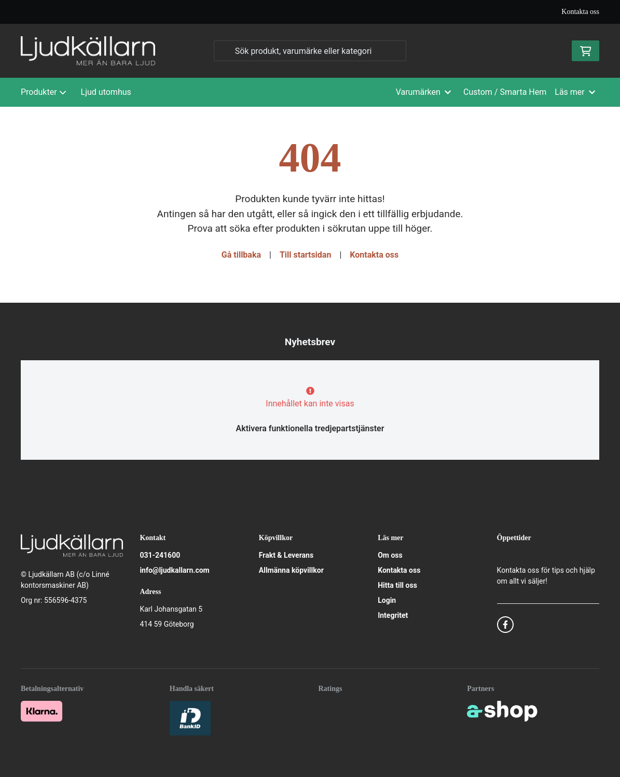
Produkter (43, 92)
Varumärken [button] (423, 92)
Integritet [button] (393, 615)
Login (387, 600)
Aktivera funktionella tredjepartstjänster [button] (310, 428)
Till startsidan (305, 255)
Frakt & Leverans (286, 555)
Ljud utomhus (106, 92)
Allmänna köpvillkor (291, 570)
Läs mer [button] (575, 92)
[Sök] (310, 50)
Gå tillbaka (241, 255)
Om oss (390, 555)
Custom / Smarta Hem (504, 92)
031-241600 (160, 555)
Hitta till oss (397, 585)
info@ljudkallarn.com (174, 570)
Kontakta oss (580, 12)
